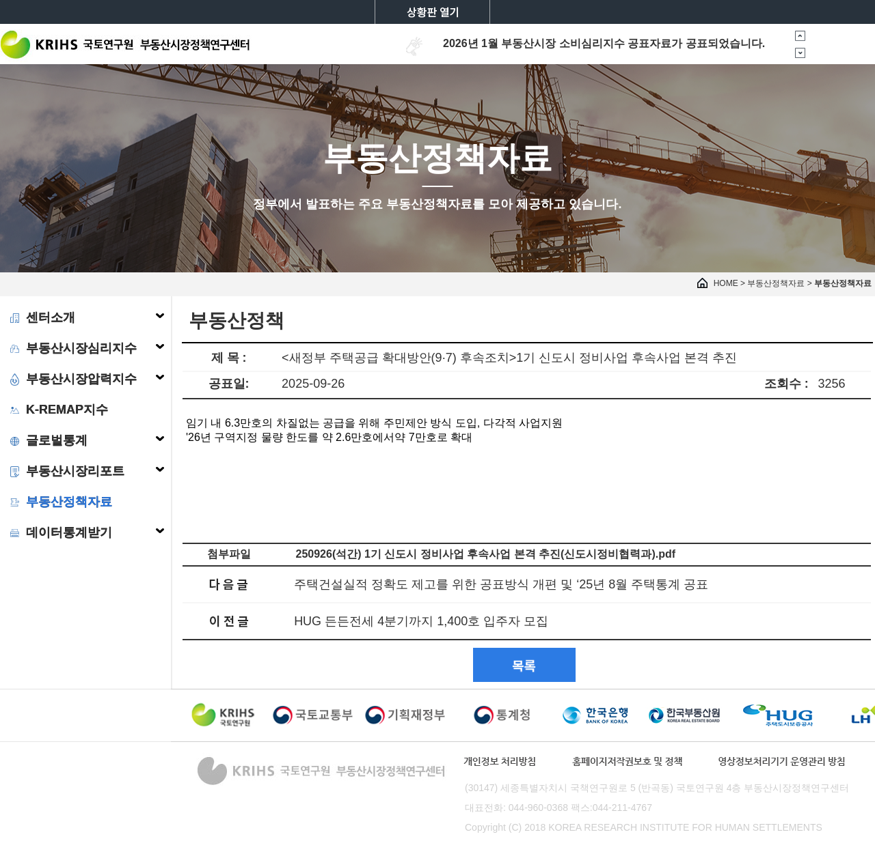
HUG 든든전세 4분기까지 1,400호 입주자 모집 (421, 621)
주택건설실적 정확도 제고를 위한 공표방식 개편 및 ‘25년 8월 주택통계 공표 (501, 584)
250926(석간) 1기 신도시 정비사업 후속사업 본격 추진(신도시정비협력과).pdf (486, 554)
